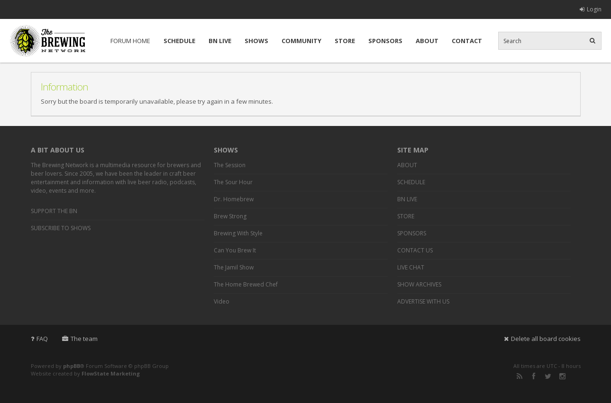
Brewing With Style (238, 233)
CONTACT (467, 40)
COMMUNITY (301, 40)
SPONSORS (385, 40)
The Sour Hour (233, 182)
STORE (345, 40)
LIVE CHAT (410, 267)
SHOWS (256, 40)
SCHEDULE (179, 40)
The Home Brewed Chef (246, 284)
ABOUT (427, 40)
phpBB (71, 365)
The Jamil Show (234, 267)
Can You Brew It (235, 250)
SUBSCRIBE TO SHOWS (61, 228)
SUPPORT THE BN (54, 211)
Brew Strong (230, 216)
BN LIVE (220, 40)
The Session (230, 165)
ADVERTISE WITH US (423, 301)
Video (221, 301)
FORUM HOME (130, 40)
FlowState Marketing (111, 373)
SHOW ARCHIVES (419, 284)
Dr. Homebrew (234, 199)
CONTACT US (415, 250)
